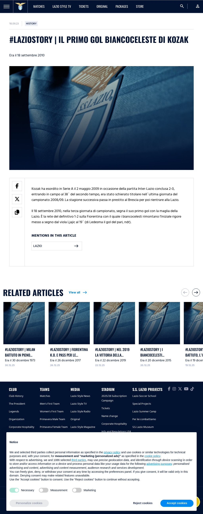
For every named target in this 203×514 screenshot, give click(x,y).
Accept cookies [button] (177, 503)
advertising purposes (159, 463)
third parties (79, 460)
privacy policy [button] (112, 452)
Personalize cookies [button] (29, 503)
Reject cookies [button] (142, 503)
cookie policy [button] (152, 456)
